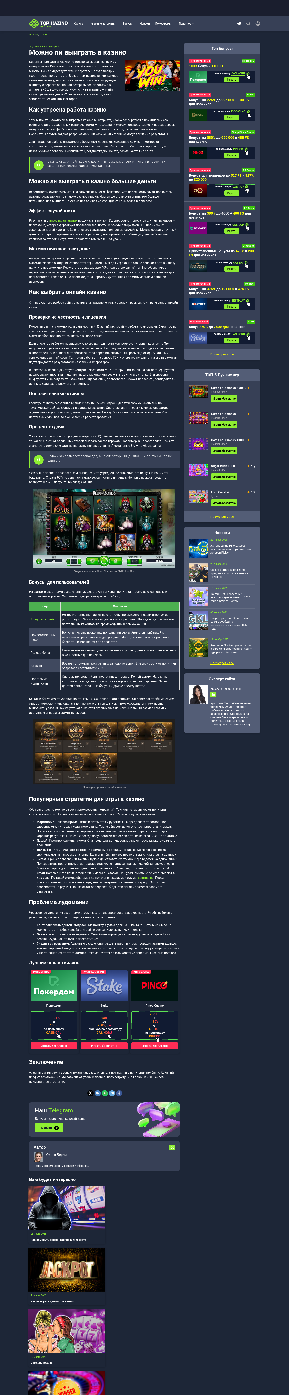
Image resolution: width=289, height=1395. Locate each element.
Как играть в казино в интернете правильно (151, 1285)
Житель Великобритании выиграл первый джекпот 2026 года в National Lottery (230, 602)
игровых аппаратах (63, 220)
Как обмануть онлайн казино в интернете (47, 1230)
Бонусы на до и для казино (219, 141)
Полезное (185, 23)
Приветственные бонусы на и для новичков (221, 256)
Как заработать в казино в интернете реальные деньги (103, 1285)
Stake (104, 1005)
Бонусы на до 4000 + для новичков (220, 217)
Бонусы (127, 23)
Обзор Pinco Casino (243, 133)
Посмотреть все (222, 358)
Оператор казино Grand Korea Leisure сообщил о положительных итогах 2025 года (229, 627)
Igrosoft (215, 500)
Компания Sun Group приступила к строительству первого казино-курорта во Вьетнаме (231, 653)
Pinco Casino (154, 1005)
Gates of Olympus (223, 418)
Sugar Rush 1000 (223, 470)
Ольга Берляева (59, 1154)
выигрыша (146, 877)
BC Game (249, 210)
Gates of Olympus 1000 (227, 444)
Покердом (53, 1005)
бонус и (206, 66)
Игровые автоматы (103, 23)
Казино (78, 23)
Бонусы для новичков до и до (221, 179)
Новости (145, 23)
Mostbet (250, 287)
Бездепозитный (42, 619)
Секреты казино (147, 1228)
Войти (83, 1373)
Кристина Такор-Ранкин (225, 693)
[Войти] (256, 23)
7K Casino (249, 172)
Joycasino (249, 248)
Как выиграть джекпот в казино (101, 1230)
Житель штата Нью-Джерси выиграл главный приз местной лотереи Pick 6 (230, 553)
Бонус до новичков (217, 331)
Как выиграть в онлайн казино (48, 1285)
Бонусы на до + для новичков (219, 102)
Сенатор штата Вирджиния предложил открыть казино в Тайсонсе (229, 578)
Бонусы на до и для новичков (219, 294)
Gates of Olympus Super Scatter (228, 392)
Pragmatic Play (219, 396)
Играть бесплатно (54, 1046)
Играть (231, 80)
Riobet (251, 95)
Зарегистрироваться (115, 1373)
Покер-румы (163, 23)
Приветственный (200, 61)
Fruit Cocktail (220, 496)
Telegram (239, 23)
